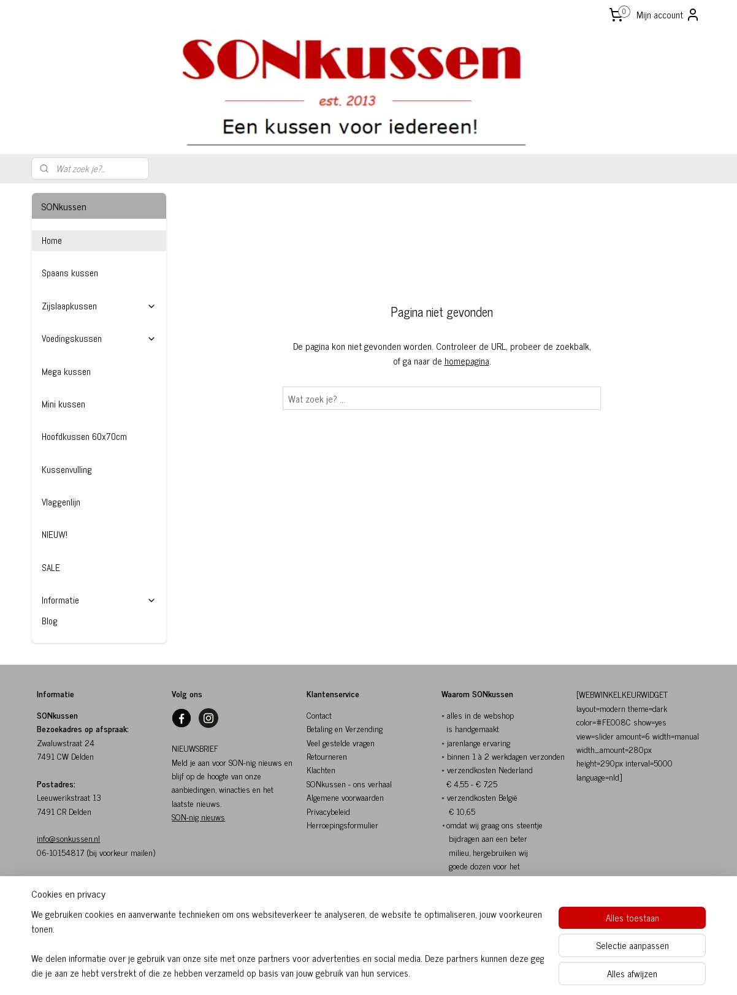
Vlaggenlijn (61, 502)
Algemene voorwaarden (345, 797)
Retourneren (327, 756)
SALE (51, 567)
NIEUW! (54, 534)
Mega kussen (66, 371)
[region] (287, 943)
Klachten (321, 769)
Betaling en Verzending (345, 728)
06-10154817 (60, 852)
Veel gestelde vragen (341, 742)
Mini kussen (63, 404)
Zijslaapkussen (99, 306)
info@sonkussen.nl (68, 838)
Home (52, 240)
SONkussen (326, 783)
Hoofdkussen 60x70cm (84, 436)
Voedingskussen (99, 338)
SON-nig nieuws (198, 816)
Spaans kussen (70, 273)
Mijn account (668, 14)
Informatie (99, 600)
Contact (319, 715)
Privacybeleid (328, 811)
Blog (50, 621)
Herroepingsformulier (342, 824)
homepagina (467, 360)
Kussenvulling (67, 469)
